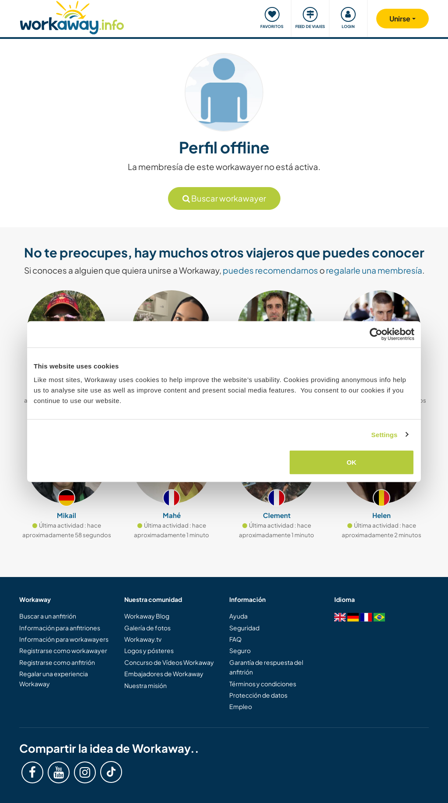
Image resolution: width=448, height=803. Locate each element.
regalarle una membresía (374, 270)
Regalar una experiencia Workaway (53, 678)
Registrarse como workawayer (63, 650)
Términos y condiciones (262, 684)
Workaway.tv (142, 639)
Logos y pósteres (149, 650)
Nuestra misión (145, 685)
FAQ (235, 639)
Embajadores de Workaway (163, 674)
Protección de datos (258, 695)
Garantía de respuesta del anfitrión (266, 667)
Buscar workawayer (224, 198)
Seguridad (244, 628)
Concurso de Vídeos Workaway (169, 662)
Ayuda (238, 616)
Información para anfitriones (59, 628)
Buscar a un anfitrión (47, 616)
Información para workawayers (63, 639)
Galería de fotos (147, 628)
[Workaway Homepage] (72, 16)
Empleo (240, 706)
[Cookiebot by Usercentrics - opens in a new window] (376, 334)
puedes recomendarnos (270, 270)
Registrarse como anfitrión (57, 662)
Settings (384, 434)
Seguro (240, 650)
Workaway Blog (146, 616)
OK (351, 462)
